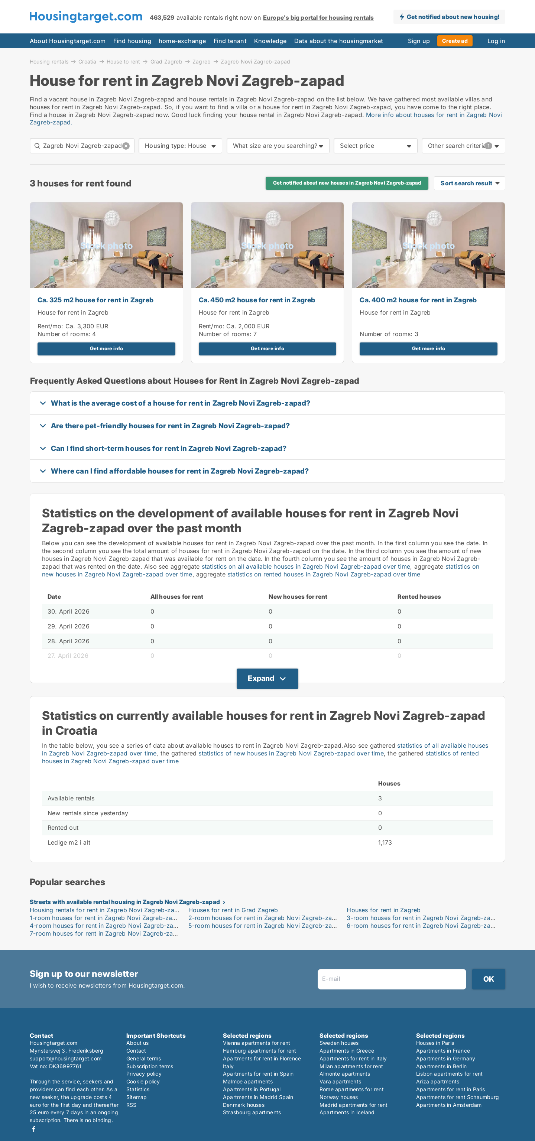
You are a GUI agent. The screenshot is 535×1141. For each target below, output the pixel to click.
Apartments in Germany (445, 1058)
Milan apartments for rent (351, 1066)
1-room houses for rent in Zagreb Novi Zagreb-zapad (106, 917)
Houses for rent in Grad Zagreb (233, 910)
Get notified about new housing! (453, 16)
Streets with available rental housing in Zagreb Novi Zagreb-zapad (125, 902)
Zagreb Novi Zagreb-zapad (255, 61)
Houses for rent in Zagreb (384, 910)
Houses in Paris (435, 1043)
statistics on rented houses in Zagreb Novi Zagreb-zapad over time (323, 574)
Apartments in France (443, 1050)
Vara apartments (340, 1081)
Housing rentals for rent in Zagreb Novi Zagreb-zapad (107, 910)
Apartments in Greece (347, 1050)
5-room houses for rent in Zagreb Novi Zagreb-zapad (265, 925)
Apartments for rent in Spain (258, 1073)
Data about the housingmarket (338, 41)
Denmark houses (244, 1105)
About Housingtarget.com (68, 41)
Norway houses (339, 1097)
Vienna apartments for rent (256, 1043)
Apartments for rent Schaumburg (457, 1097)
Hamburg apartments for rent (259, 1050)
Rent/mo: (51, 326)
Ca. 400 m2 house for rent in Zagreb (418, 300)
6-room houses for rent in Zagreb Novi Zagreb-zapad (424, 925)
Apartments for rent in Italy (353, 1058)
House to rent (123, 61)
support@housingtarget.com (65, 1058)
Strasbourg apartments (252, 1112)
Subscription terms (150, 1066)
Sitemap (136, 1097)
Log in (496, 41)
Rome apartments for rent (352, 1089)
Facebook (34, 1129)
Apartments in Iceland (347, 1112)
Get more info (106, 348)
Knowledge (270, 41)
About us (137, 1043)
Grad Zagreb (166, 61)
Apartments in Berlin (441, 1066)
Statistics (137, 1089)
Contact (136, 1050)
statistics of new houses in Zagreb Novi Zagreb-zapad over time (290, 753)
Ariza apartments (437, 1081)
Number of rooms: (64, 334)
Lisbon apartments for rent (449, 1073)
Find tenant (230, 41)
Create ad (455, 41)
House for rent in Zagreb (73, 312)
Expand (261, 678)
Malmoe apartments (248, 1081)
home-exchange (182, 41)
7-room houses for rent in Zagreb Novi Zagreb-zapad (107, 933)
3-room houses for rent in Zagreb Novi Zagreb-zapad (424, 917)
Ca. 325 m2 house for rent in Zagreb (95, 300)
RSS (131, 1105)
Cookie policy (143, 1081)
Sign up (419, 41)
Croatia (87, 61)
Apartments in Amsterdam (449, 1105)
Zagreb (201, 61)
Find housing (132, 41)
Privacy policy (144, 1073)
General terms (143, 1058)
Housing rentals (49, 61)
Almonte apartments (345, 1073)
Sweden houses (339, 1043)
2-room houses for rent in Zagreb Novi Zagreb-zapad (265, 917)
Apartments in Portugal (252, 1089)
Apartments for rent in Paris (450, 1089)
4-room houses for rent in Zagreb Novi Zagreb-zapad (107, 925)
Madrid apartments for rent (354, 1105)
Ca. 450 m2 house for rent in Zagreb (257, 300)
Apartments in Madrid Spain (258, 1097)
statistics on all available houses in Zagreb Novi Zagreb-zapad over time (306, 566)
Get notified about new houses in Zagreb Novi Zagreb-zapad (347, 183)
